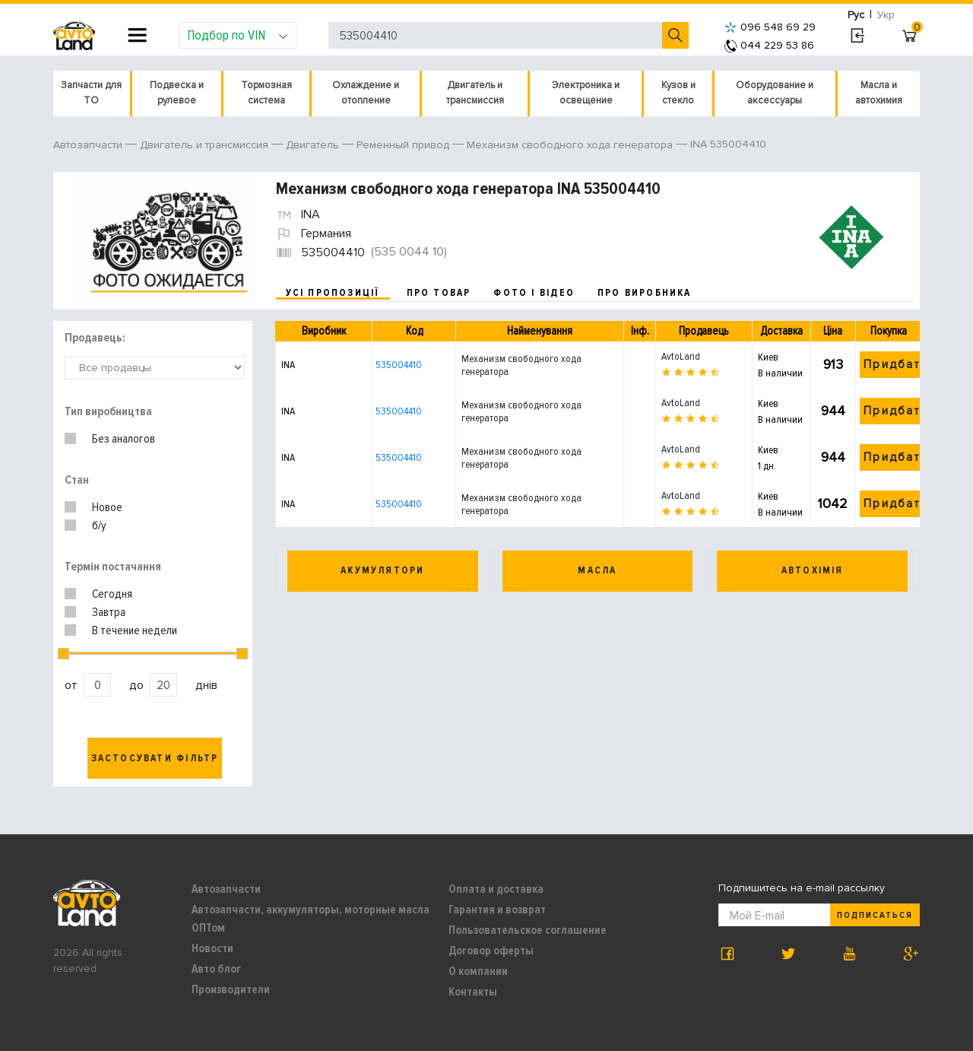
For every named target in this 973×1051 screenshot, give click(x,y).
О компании (478, 971)
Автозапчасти (226, 889)
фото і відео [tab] (534, 293)
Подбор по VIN (237, 35)
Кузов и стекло (678, 92)
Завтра (108, 612)
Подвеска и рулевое (177, 92)
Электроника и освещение (586, 92)
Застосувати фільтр (155, 758)
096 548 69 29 (770, 27)
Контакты (472, 992)
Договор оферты (491, 950)
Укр (886, 14)
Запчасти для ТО (91, 92)
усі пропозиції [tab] (333, 293)
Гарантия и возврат (497, 909)
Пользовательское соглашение (527, 930)
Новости (212, 948)
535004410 (399, 364)
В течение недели (134, 630)
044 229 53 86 (769, 45)
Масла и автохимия (878, 92)
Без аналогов (123, 438)
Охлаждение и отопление (365, 92)
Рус (856, 14)
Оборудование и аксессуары (774, 92)
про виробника (644, 293)
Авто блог (216, 969)
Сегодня (112, 594)
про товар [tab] (439, 293)
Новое (107, 507)
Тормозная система (266, 92)
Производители (231, 989)
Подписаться (875, 915)
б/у (99, 525)
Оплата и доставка (496, 889)
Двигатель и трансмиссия (475, 92)
